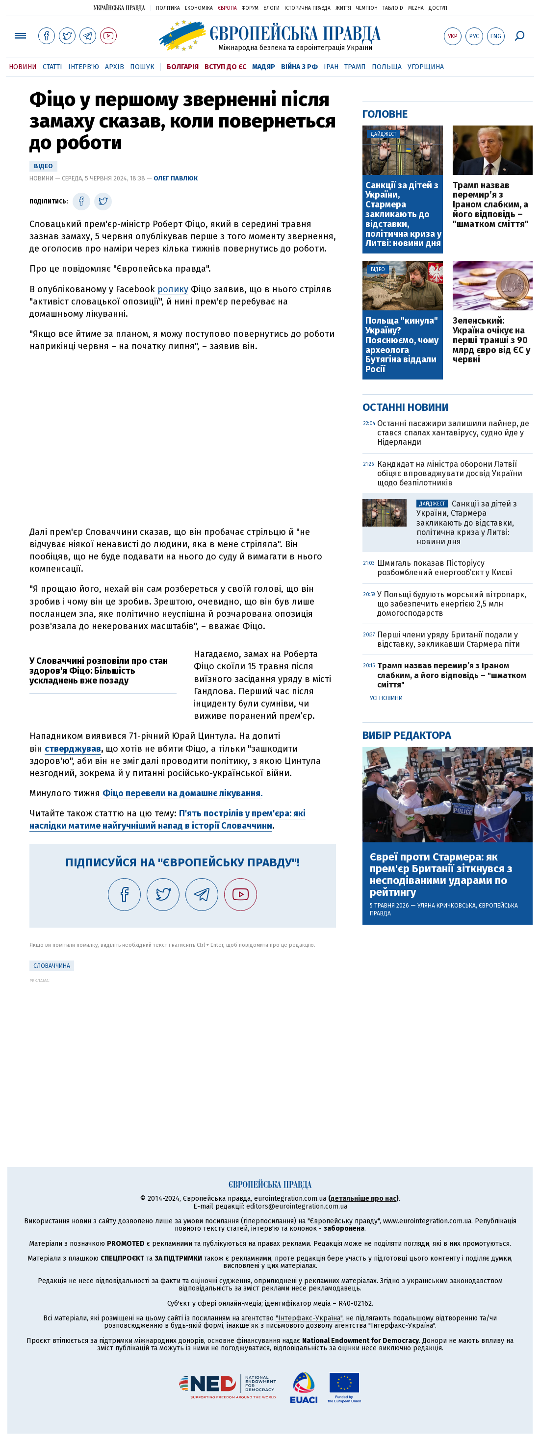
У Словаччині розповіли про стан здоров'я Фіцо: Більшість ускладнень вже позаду (98, 671)
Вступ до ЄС (225, 67)
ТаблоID (393, 8)
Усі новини (386, 698)
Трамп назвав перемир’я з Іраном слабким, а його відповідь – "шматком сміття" (491, 205)
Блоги (271, 8)
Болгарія (183, 67)
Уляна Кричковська (446, 905)
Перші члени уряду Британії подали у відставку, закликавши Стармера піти (448, 639)
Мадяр (263, 67)
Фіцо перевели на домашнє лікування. (182, 793)
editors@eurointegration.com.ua (296, 1206)
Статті (52, 67)
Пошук (142, 67)
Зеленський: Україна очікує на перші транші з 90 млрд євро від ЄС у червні (491, 340)
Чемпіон (367, 8)
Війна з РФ (299, 67)
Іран (331, 67)
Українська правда (119, 7)
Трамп (355, 67)
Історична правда (307, 8)
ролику (172, 289)
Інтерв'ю (83, 67)
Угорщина (426, 67)
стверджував (73, 748)
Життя (343, 8)
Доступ (438, 8)
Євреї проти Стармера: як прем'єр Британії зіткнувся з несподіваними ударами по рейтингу (441, 875)
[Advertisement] (182, 1051)
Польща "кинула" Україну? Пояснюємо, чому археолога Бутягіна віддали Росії (401, 345)
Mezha (416, 8)
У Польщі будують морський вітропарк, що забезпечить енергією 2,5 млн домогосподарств (451, 604)
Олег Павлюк (176, 178)
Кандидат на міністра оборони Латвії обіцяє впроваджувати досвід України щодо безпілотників (449, 473)
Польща (387, 67)
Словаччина (51, 965)
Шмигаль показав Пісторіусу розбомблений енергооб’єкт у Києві (444, 567)
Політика (168, 8)
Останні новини (405, 407)
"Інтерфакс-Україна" (309, 1318)
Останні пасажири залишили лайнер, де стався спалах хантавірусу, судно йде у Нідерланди (453, 433)
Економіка (199, 8)
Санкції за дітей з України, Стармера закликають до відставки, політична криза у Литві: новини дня (403, 215)
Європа (227, 8)
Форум (250, 8)
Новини (23, 67)
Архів (114, 67)
